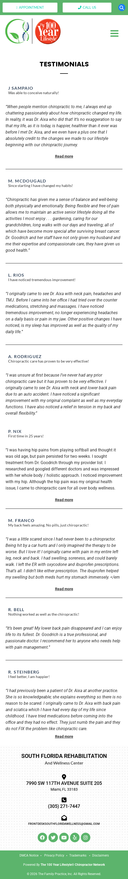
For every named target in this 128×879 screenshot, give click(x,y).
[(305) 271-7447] (64, 800)
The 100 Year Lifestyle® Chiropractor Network (73, 865)
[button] (121, 7)
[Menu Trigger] (114, 33)
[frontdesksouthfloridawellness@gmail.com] (64, 818)
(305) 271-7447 (64, 806)
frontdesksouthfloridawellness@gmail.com (64, 824)
